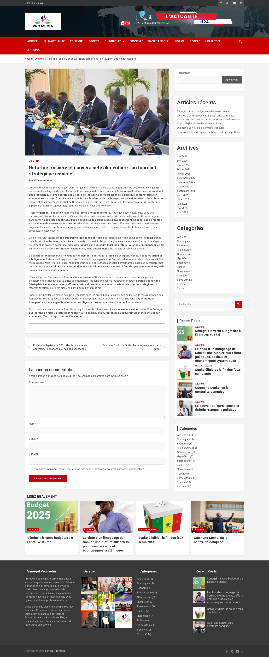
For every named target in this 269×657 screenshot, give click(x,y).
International (184, 262)
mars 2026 (183, 165)
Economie (136, 41)
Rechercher (183, 72)
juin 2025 (182, 203)
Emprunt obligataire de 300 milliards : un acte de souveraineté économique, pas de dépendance (60, 347)
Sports (195, 41)
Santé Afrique (158, 41)
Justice (179, 41)
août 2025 (182, 195)
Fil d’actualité (54, 41)
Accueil (32, 41)
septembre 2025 (186, 190)
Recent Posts (190, 321)
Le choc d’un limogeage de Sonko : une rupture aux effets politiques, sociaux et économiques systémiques (218, 355)
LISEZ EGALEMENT (42, 496)
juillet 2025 (183, 199)
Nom (32, 423)
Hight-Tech (213, 41)
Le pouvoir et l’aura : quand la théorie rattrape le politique (209, 132)
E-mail (33, 438)
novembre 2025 (186, 182)
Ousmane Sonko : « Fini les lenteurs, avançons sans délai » (131, 347)
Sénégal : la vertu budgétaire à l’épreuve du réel (203, 111)
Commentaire (37, 382)
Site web (34, 453)
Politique (76, 41)
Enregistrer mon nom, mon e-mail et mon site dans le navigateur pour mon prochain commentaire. (89, 469)
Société (94, 41)
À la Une (34, 161)
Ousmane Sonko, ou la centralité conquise (201, 127)
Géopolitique (184, 254)
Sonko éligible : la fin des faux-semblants (200, 123)
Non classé (183, 271)
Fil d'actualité (184, 249)
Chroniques (113, 41)
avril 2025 (182, 212)
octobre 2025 (184, 186)
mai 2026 (182, 156)
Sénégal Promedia (55, 650)
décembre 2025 (186, 178)
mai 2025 (182, 208)
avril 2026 (182, 160)
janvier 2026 (183, 173)
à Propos (33, 50)
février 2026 (183, 169)
